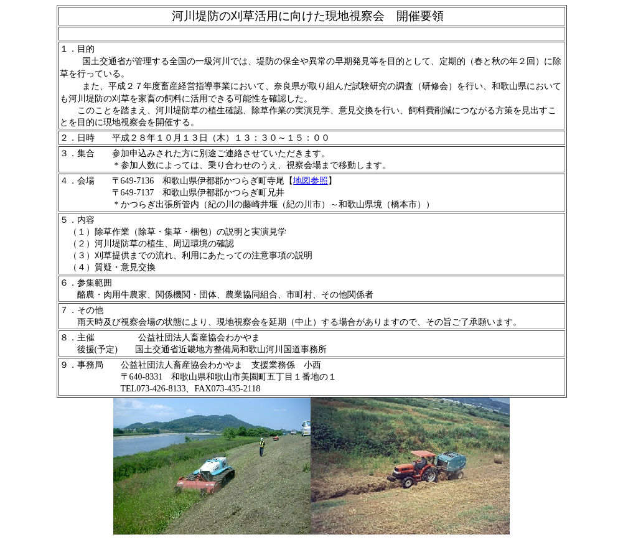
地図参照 (310, 180)
